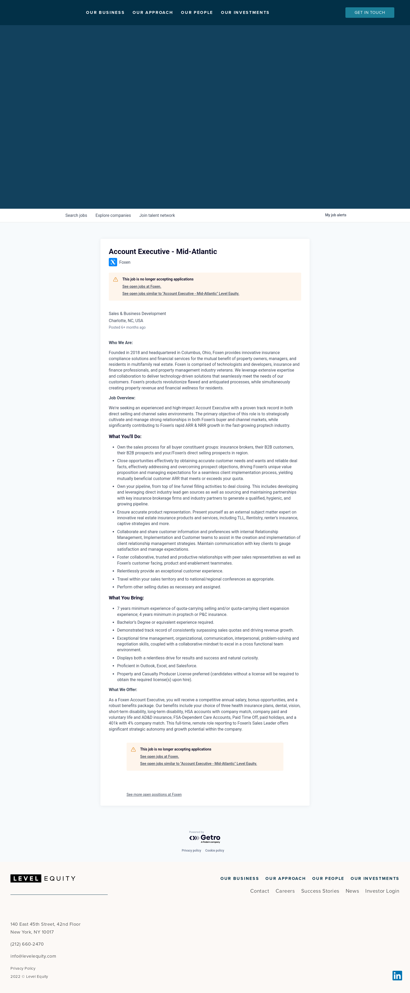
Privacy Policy (22, 968)
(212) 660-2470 (27, 944)
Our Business (137, 12)
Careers (285, 891)
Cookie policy (214, 850)
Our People (229, 12)
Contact (259, 891)
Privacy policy (191, 850)
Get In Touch (370, 12)
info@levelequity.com (33, 956)
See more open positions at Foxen (154, 794)
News (352, 891)
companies (113, 215)
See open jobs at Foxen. (141, 286)
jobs (76, 215)
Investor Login (382, 891)
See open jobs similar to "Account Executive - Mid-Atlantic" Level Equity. (180, 293)
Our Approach (185, 12)
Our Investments (277, 12)
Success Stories (320, 891)
